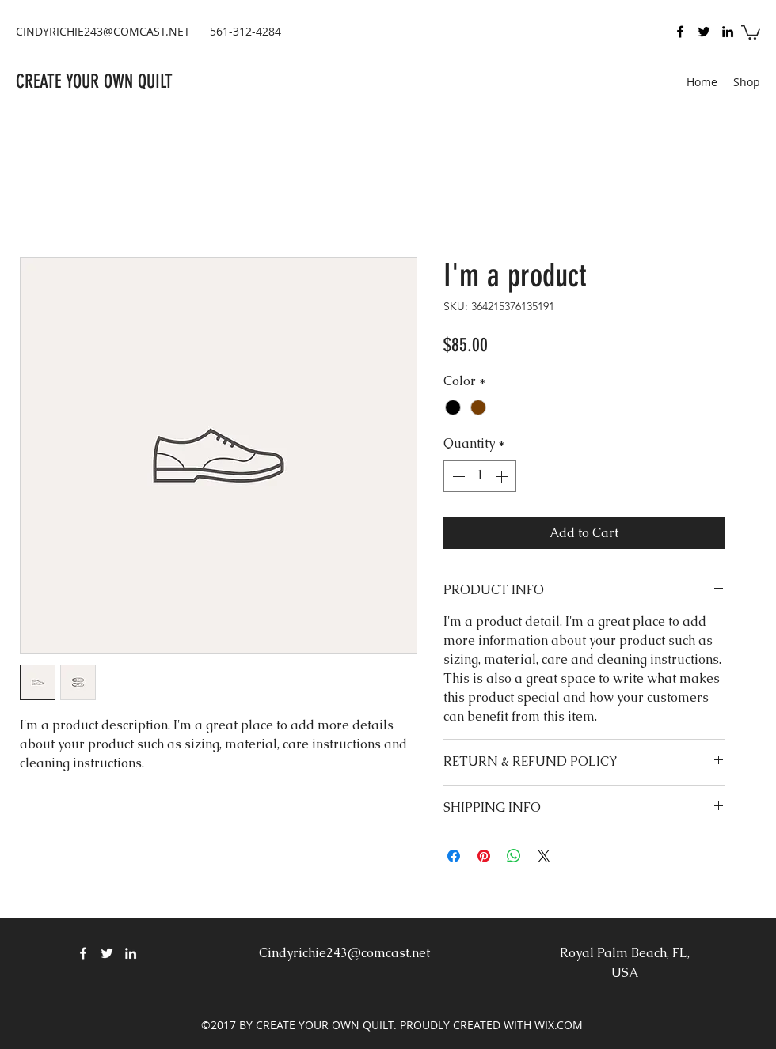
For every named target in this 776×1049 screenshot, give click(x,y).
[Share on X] (543, 855)
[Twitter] (704, 32)
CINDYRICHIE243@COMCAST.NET (103, 31)
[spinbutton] (480, 476)
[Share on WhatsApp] (513, 855)
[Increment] (503, 476)
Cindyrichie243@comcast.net (344, 953)
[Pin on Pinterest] (483, 855)
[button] (750, 32)
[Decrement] (457, 476)
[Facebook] (680, 32)
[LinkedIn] (728, 32)
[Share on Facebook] (453, 855)
